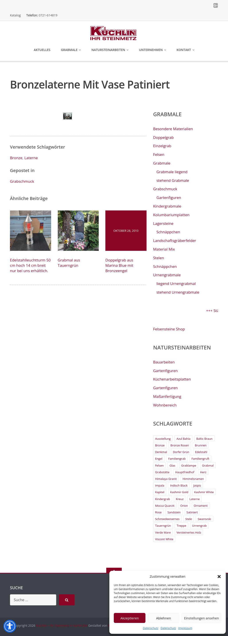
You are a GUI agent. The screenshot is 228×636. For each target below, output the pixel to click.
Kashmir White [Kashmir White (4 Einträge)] (204, 492)
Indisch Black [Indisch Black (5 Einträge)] (178, 485)
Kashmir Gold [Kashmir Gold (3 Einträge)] (179, 492)
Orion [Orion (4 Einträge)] (184, 506)
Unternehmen (151, 50)
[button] (219, 576)
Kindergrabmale (167, 206)
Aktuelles (42, 50)
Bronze (16, 157)
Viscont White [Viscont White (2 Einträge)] (164, 539)
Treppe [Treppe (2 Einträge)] (181, 526)
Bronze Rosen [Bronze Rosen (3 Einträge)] (179, 445)
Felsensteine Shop (169, 329)
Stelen (158, 257)
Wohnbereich (165, 405)
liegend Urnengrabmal (176, 283)
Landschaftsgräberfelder (174, 240)
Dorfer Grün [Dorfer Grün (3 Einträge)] (181, 452)
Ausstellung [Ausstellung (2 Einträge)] (163, 439)
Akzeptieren (129, 618)
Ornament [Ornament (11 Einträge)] (201, 506)
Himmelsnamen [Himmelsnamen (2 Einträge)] (193, 479)
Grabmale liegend (172, 171)
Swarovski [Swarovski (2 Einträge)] (204, 519)
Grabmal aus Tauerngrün (69, 262)
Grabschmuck (22, 181)
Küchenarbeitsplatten (172, 379)
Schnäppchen (168, 231)
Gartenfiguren (169, 197)
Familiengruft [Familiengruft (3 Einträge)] (200, 459)
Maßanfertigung (167, 396)
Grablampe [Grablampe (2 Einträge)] (188, 465)
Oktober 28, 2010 (126, 231)
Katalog (15, 15)
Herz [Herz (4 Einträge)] (203, 472)
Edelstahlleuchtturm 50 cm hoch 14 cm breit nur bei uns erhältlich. (30, 265)
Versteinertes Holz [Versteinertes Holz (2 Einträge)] (189, 532)
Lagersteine (163, 223)
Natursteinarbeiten (108, 50)
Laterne (31, 157)
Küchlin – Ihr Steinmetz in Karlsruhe (61, 625)
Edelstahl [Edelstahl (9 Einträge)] (201, 452)
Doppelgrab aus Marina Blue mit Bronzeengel (119, 265)
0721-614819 (48, 15)
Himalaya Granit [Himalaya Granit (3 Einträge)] (166, 479)
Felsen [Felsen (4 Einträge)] (159, 465)
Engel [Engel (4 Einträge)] (158, 459)
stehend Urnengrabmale (178, 292)
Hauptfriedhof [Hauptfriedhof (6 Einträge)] (184, 472)
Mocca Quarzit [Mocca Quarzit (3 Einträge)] (164, 506)
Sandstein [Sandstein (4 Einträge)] (174, 512)
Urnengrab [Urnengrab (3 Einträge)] (199, 526)
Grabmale (69, 50)
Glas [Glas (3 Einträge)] (172, 465)
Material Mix (164, 249)
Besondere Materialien (173, 128)
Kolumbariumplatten (171, 214)
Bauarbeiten (164, 362)
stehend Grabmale (173, 180)
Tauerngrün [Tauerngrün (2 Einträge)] (163, 526)
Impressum (185, 628)
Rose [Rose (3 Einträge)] (158, 512)
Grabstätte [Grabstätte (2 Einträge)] (162, 472)
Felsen (158, 154)
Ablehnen (163, 618)
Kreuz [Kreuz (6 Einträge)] (180, 499)
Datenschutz (150, 628)
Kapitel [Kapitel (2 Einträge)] (159, 492)
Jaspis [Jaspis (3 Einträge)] (197, 485)
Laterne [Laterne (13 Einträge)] (194, 499)
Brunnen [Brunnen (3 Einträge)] (201, 445)
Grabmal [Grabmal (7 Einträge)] (208, 465)
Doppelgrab (163, 137)
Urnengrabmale (167, 274)
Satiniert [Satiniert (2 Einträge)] (192, 512)
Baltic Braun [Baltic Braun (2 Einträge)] (204, 439)
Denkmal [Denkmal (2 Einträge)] (161, 452)
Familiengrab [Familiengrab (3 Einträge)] (177, 459)
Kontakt (184, 50)
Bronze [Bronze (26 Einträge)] (160, 445)
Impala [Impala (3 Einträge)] (159, 485)
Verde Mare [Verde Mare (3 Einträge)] (163, 532)
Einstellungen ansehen (201, 618)
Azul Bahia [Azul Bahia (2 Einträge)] (183, 439)
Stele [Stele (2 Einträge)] (188, 519)
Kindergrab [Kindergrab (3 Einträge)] (162, 499)
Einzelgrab (162, 145)
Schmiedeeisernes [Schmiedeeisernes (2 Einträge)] (167, 519)
